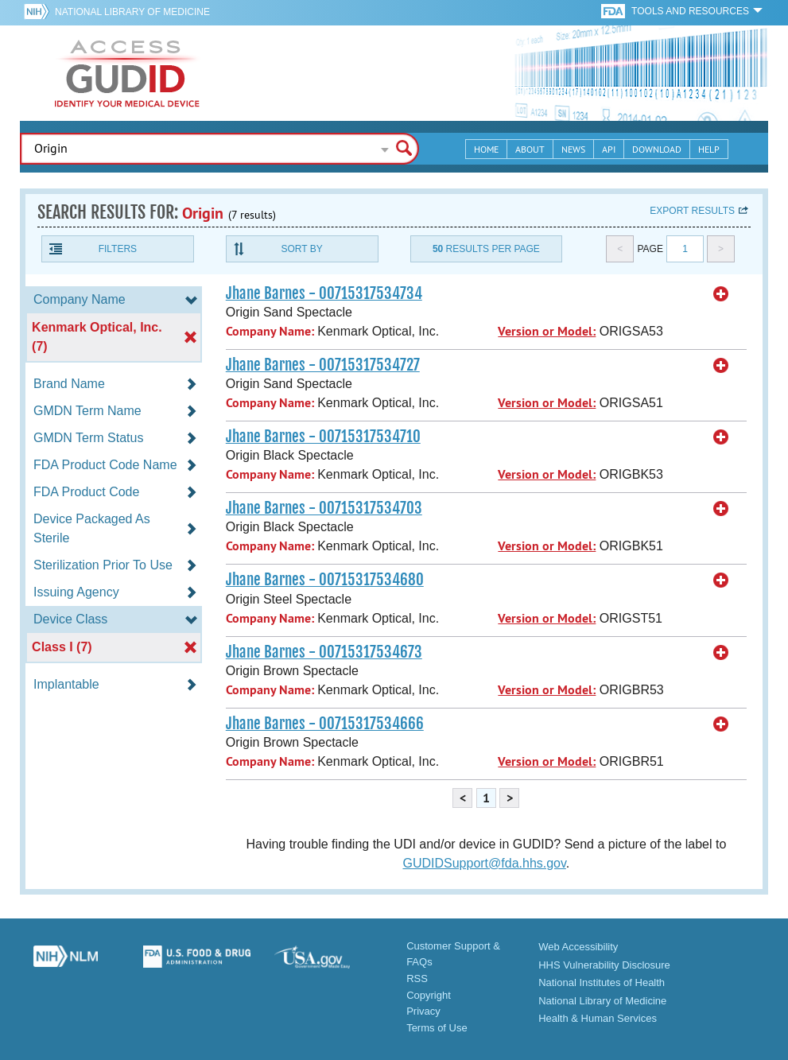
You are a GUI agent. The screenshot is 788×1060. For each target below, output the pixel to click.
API (608, 149)
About (530, 149)
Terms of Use (437, 1028)
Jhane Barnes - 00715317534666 (325, 723)
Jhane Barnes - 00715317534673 (324, 652)
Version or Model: (547, 331)
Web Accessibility (578, 947)
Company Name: (270, 331)
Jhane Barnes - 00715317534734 (324, 293)
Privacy (423, 1011)
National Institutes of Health (601, 982)
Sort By (302, 248)
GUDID (127, 73)
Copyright (428, 995)
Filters (118, 248)
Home (486, 149)
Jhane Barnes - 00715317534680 (325, 579)
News (573, 149)
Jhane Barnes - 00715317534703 (324, 508)
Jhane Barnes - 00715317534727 (323, 365)
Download (656, 149)
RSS (417, 978)
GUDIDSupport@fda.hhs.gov (483, 863)
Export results (692, 210)
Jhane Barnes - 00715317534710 (323, 436)
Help (709, 149)
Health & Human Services (597, 1018)
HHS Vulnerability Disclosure (604, 965)
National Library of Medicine (132, 11)
